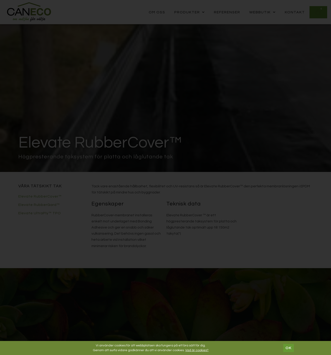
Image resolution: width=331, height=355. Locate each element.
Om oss (157, 12)
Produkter (189, 12)
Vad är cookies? (197, 350)
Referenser (227, 12)
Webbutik (262, 12)
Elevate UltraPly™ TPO (39, 213)
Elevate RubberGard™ (39, 205)
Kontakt (295, 12)
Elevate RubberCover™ (40, 196)
